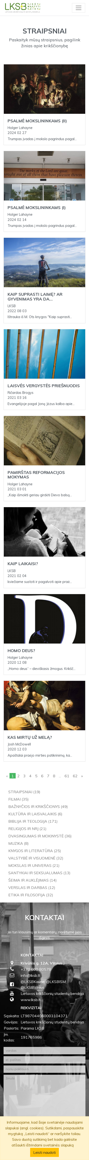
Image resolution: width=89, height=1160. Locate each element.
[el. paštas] (44, 1060)
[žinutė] (44, 1102)
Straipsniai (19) (24, 791)
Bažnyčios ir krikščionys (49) (38, 806)
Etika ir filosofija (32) (30, 895)
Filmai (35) (18, 799)
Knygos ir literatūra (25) (34, 850)
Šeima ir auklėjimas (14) (32, 880)
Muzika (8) (18, 843)
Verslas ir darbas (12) (31, 887)
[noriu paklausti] (44, 1069)
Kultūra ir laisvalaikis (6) (35, 814)
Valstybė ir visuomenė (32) (35, 858)
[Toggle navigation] (78, 8)
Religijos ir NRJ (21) (27, 828)
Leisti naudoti (44, 1152)
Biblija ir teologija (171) (33, 821)
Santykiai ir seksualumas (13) (39, 872)
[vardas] (44, 1050)
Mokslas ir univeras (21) (34, 865)
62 (75, 775)
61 (67, 775)
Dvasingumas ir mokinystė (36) (40, 836)
